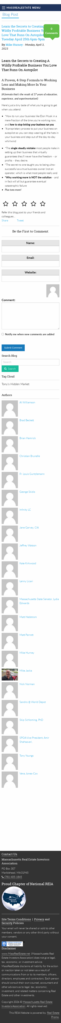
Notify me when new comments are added (29, 334)
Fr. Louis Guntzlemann (32, 474)
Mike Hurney (14, 44)
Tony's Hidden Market (15, 384)
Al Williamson (27, 402)
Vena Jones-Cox (29, 773)
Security (7, 923)
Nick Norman (27, 684)
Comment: (30, 314)
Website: (30, 272)
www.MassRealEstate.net (16, 953)
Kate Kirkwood (28, 563)
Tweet (20, 220)
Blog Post (10, 14)
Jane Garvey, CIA (29, 527)
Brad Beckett (27, 420)
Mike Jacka (26, 670)
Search (12, 368)
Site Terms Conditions (16, 919)
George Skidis (27, 492)
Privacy (39, 919)
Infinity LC (25, 509)
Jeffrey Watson (28, 545)
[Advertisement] (30, 819)
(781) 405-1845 (12, 877)
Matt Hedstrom (28, 617)
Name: (30, 243)
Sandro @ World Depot (33, 702)
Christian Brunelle (30, 456)
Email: (30, 258)
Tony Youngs (27, 755)
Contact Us (9, 854)
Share (5, 220)
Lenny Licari (26, 581)
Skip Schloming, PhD (31, 720)
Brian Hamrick (28, 438)
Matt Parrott (26, 635)
